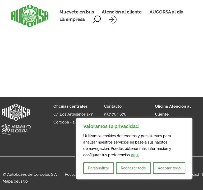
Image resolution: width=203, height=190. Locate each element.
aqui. (135, 155)
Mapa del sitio (15, 181)
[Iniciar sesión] (113, 19)
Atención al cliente (122, 12)
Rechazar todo (133, 168)
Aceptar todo (169, 168)
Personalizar (98, 168)
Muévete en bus (76, 12)
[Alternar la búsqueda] (97, 19)
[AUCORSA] (30, 16)
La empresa (72, 19)
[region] (134, 148)
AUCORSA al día (166, 12)
